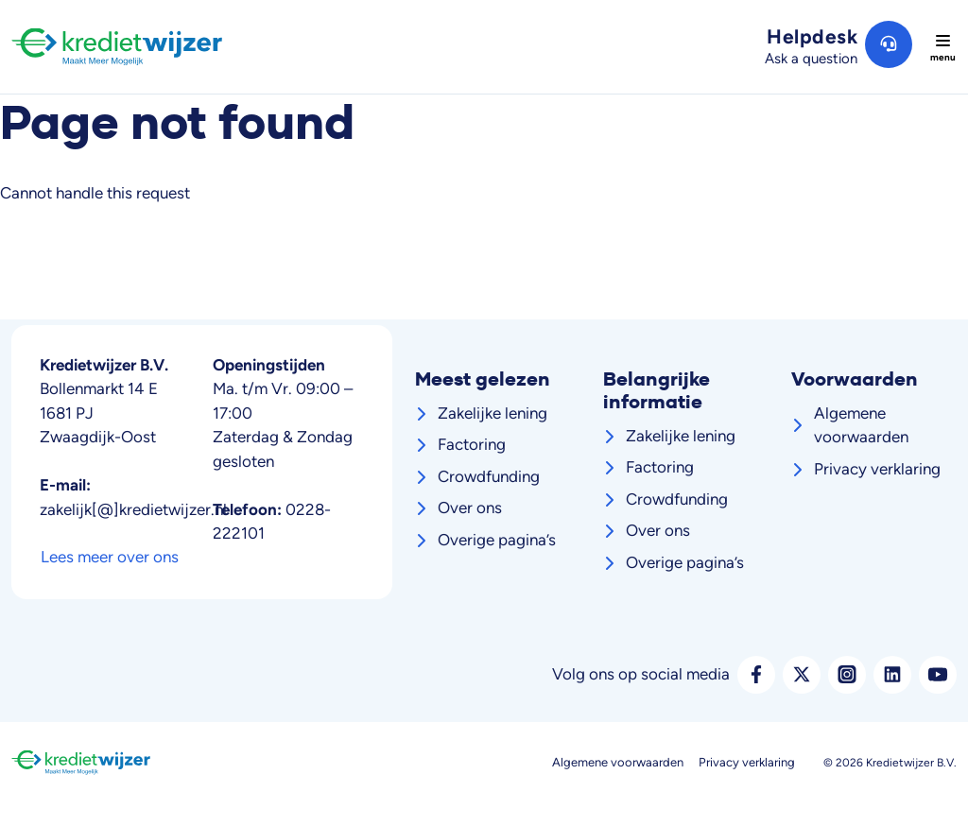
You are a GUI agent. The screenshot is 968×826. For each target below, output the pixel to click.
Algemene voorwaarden (861, 425)
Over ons (470, 507)
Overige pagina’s (497, 539)
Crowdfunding (489, 476)
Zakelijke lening (492, 413)
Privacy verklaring (877, 468)
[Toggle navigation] (942, 47)
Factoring (472, 444)
